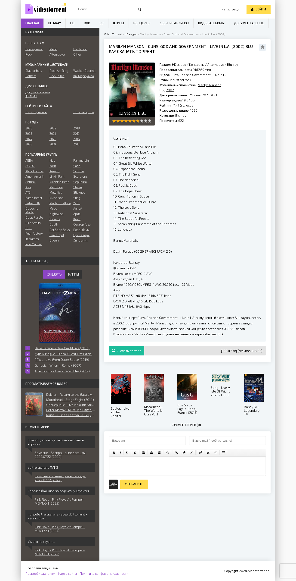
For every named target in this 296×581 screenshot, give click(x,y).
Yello (76, 203)
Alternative (215, 64)
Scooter (78, 171)
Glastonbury (33, 70)
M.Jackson (56, 198)
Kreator (54, 171)
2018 (76, 128)
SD (102, 23)
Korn (52, 166)
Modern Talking (60, 203)
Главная (32, 23)
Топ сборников (36, 112)
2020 (52, 139)
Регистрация (231, 9)
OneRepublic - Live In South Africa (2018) (70, 405)
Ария (76, 214)
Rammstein (81, 160)
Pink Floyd (56, 235)
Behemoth (32, 203)
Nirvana (54, 219)
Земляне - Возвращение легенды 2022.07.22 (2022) (60, 455)
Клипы (118, 23)
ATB (28, 192)
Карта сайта (67, 573)
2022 (52, 128)
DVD (87, 23)
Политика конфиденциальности (104, 573)
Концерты (196, 64)
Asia (28, 187)
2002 (238, 46)
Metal (53, 49)
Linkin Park (56, 176)
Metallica (55, 192)
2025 (28, 133)
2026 (28, 128)
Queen (54, 240)
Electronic (80, 49)
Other (77, 54)
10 (149, 121)
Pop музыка (34, 49)
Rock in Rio (57, 76)
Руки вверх (81, 235)
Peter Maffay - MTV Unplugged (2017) (70, 410)
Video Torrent (113, 34)
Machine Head (59, 182)
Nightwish (56, 214)
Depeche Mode (31, 210)
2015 (76, 144)
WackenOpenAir (84, 70)
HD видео (131, 34)
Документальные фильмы (36, 94)
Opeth (53, 224)
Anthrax (30, 182)
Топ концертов (83, 112)
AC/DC (30, 166)
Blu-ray (232, 64)
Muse (53, 208)
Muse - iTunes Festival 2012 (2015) (70, 415)
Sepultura (80, 182)
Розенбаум (81, 230)
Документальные (249, 23)
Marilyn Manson (127, 46)
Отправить (134, 484)
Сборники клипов (174, 23)
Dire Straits (33, 223)
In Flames (32, 239)
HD (72, 23)
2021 (52, 133)
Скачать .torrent (126, 351)
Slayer (77, 187)
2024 (28, 139)
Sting (76, 198)
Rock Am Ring (58, 70)
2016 (76, 139)
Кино (76, 219)
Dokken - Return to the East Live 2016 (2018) (70, 394)
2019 (52, 144)
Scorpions (80, 176)
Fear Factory (34, 233)
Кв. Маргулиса (83, 76)
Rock (28, 54)
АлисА (77, 208)
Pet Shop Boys (59, 230)
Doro (28, 228)
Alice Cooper (34, 171)
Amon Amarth (34, 176)
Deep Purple (34, 217)
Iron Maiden (33, 244)
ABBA (29, 160)
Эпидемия (80, 240)
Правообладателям (40, 573)
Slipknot (79, 192)
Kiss (52, 160)
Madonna (56, 187)
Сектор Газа (82, 224)
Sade (76, 166)
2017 (76, 133)
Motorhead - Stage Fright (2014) (70, 400)
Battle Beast (33, 198)
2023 (28, 144)
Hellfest (30, 76)
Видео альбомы (211, 23)
